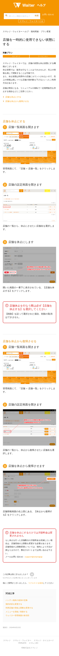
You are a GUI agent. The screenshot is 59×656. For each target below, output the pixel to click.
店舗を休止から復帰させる (17, 101)
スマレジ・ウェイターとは (31, 21)
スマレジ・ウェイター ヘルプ (16, 31)
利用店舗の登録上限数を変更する (19, 608)
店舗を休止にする (13, 97)
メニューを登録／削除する (16, 612)
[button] (32, 574)
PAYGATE (22, 643)
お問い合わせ (48, 14)
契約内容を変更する (14, 604)
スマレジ (7, 640)
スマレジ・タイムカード (44, 640)
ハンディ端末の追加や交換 (16, 600)
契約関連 (35, 31)
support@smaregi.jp (33, 556)
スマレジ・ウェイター (22, 640)
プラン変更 (46, 31)
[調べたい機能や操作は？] (22, 16)
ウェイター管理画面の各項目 (17, 615)
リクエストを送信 (35, 583)
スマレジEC (33, 643)
